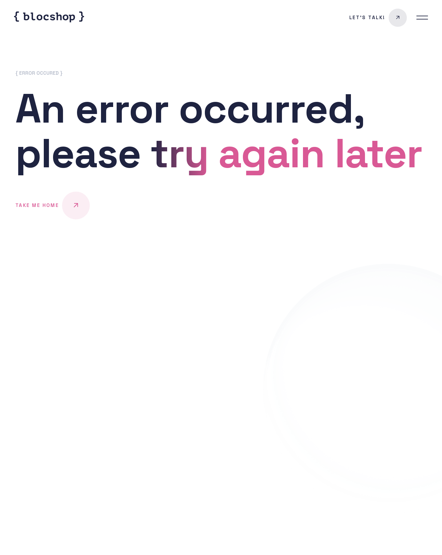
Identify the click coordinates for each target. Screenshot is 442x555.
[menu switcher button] (422, 17)
